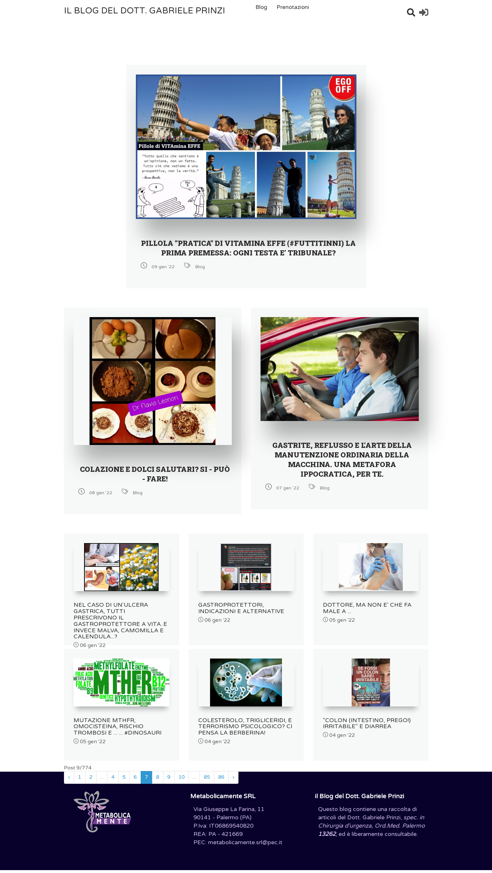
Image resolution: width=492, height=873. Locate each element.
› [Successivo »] (233, 780)
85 (207, 780)
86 (221, 780)
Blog (261, 7)
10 (181, 780)
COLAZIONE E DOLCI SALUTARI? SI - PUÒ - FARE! (155, 483)
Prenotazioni (293, 7)
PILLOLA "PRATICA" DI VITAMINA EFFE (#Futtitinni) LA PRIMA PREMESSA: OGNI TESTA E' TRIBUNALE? (248, 252)
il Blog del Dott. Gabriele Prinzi (144, 10)
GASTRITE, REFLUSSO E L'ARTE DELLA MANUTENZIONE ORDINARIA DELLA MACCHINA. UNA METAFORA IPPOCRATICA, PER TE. (342, 468)
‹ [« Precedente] (69, 780)
